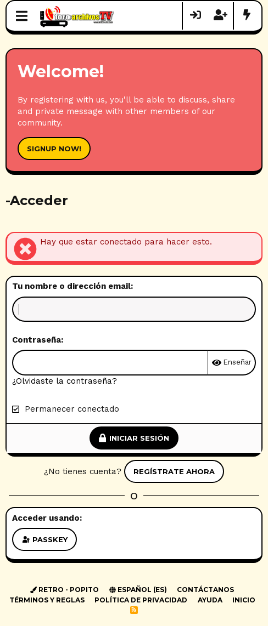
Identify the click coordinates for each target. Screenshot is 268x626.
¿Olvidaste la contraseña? (64, 381)
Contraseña (36, 340)
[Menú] (22, 16)
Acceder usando (46, 518)
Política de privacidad (140, 600)
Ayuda (210, 600)
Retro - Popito (64, 589)
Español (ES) (138, 589)
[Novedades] (246, 16)
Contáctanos (205, 589)
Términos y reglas (47, 600)
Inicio (243, 600)
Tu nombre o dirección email (71, 286)
